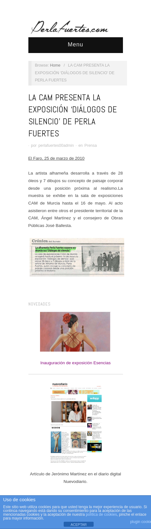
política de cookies (101, 514)
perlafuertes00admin (56, 145)
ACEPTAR (79, 524)
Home (55, 65)
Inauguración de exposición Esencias (75, 338)
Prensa (90, 145)
